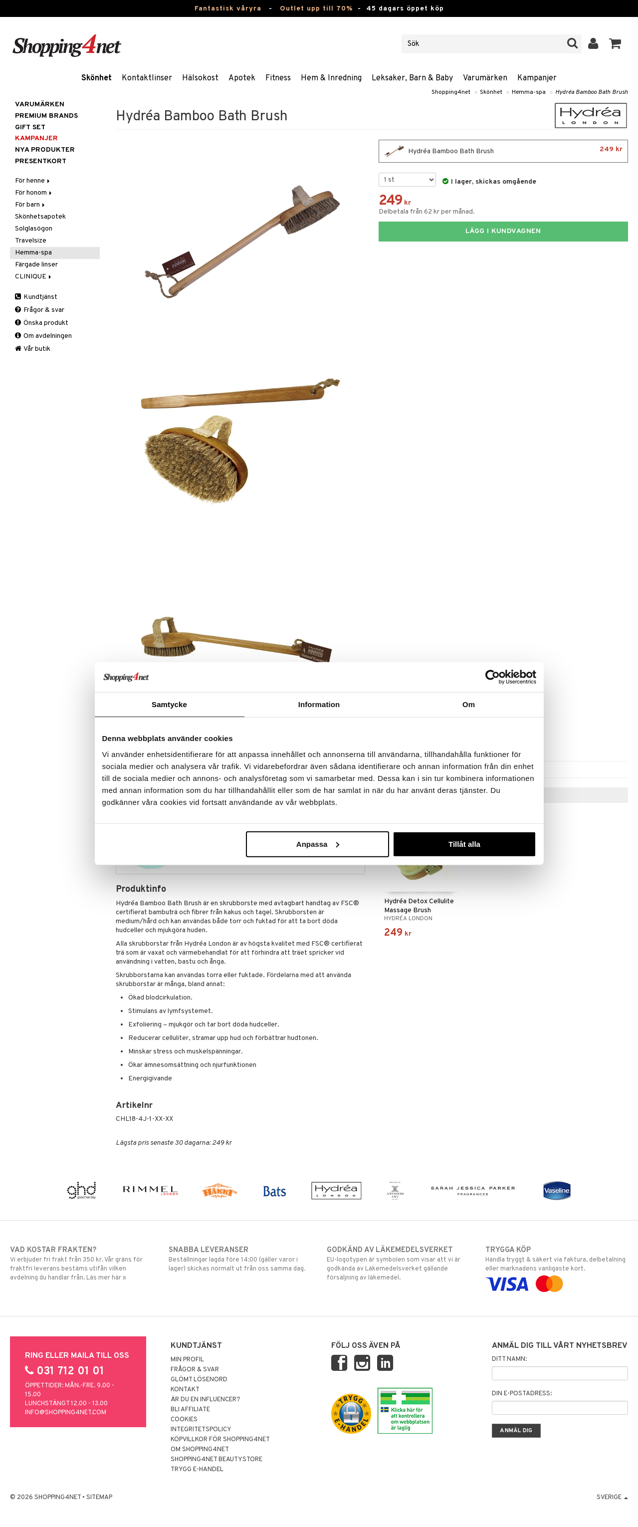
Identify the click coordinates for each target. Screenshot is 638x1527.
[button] (615, 43)
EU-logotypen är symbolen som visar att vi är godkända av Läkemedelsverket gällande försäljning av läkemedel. (398, 1263)
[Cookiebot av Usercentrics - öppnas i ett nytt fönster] (492, 677)
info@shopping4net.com (65, 1413)
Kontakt (185, 1390)
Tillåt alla (464, 843)
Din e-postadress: (522, 1394)
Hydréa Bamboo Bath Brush (591, 92)
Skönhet (96, 78)
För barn (30, 205)
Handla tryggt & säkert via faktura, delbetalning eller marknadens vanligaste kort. (556, 1267)
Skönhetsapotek (40, 217)
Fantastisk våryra (228, 8)
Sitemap (99, 1498)
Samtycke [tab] (169, 704)
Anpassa (318, 843)
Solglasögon (33, 229)
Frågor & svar (39, 310)
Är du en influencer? (205, 1400)
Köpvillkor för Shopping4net (220, 1440)
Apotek (241, 78)
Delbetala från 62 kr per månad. (427, 212)
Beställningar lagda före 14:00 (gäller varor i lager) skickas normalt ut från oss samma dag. (240, 1259)
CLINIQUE (34, 276)
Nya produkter (45, 150)
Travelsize (30, 241)
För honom (34, 193)
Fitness (278, 78)
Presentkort (40, 161)
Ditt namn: (509, 1359)
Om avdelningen (43, 336)
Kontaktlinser (147, 78)
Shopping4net (450, 92)
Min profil (187, 1360)
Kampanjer (537, 78)
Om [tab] (468, 704)
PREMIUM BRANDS (46, 116)
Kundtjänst (36, 297)
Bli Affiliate (190, 1410)
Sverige (612, 1498)
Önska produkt (41, 323)
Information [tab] (319, 704)
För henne (33, 181)
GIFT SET (30, 127)
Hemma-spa (529, 92)
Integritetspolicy (201, 1430)
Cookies (184, 1420)
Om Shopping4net (200, 1450)
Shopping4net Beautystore (216, 1460)
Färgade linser (36, 264)
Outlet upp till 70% (316, 8)
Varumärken (485, 78)
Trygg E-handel (197, 1470)
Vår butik (32, 349)
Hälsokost (200, 78)
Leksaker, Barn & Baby (412, 78)
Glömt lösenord (199, 1380)
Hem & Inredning (331, 78)
